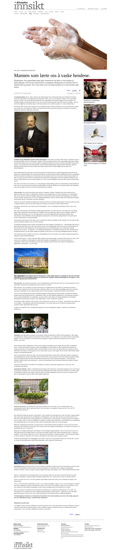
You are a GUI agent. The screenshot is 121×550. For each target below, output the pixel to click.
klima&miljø (23, 13)
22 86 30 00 (90, 527)
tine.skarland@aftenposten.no (21, 531)
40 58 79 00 (66, 533)
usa (26, 11)
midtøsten (40, 11)
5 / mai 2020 (77, 93)
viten (30, 13)
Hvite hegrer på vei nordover (93, 143)
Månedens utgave (93, 8)
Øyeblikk (104, 8)
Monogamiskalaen (90, 123)
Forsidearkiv (81, 8)
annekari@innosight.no (67, 527)
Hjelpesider (40, 530)
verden (62, 11)
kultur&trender (45, 13)
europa (21, 11)
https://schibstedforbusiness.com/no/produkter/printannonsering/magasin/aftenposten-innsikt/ (72, 536)
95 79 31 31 (66, 528)
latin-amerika (32, 11)
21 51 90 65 (42, 527)
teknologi (36, 13)
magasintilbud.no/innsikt (43, 525)
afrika (56, 11)
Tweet (68, 90)
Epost (75, 90)
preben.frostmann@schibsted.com (69, 531)
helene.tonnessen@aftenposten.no (22, 527)
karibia (51, 11)
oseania (16, 13)
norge (15, 11)
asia (46, 11)
